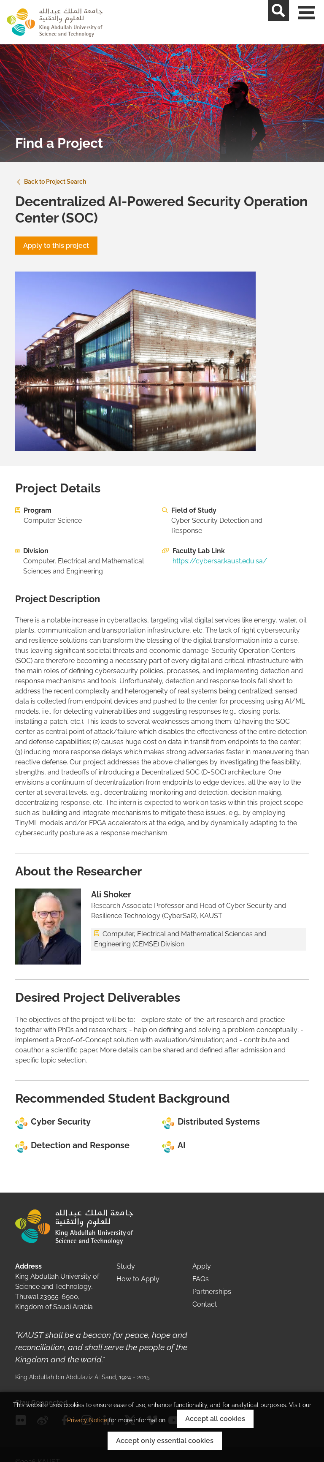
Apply (201, 1266)
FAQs (200, 1279)
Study (125, 1266)
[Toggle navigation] (313, 22)
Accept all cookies (215, 1419)
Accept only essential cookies (164, 1441)
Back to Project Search (51, 181)
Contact (204, 1304)
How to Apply (137, 1279)
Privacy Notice (87, 1420)
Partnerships (211, 1292)
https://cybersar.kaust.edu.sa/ (220, 561)
